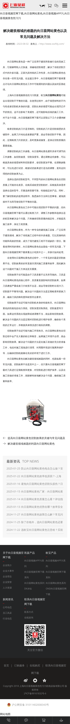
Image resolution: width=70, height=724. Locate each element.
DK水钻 (28, 588)
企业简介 (7, 565)
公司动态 (7, 607)
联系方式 (28, 612)
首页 (6, 665)
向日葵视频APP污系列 (34, 563)
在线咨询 (28, 617)
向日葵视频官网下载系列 (34, 574)
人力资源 (7, 587)
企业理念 (7, 576)
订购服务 (19, 665)
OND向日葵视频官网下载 (56, 591)
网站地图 (5, 714)
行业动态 (7, 618)
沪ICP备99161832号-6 (35, 693)
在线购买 (35, 665)
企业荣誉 (7, 582)
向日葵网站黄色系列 (34, 583)
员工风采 (7, 612)
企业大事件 (8, 570)
